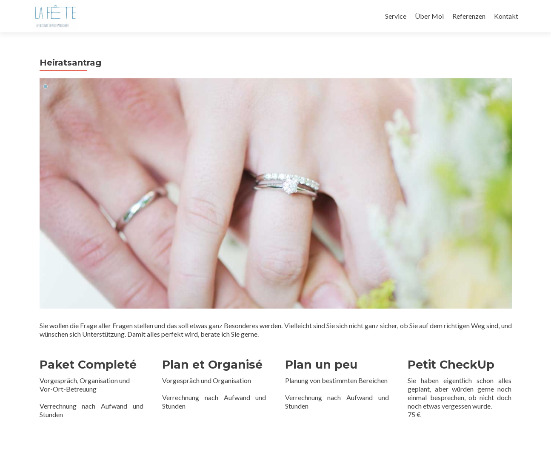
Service (395, 16)
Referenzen (468, 16)
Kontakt (506, 16)
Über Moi (429, 16)
